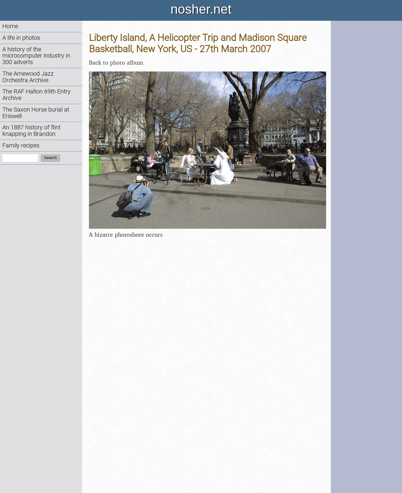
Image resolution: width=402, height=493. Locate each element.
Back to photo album (116, 62)
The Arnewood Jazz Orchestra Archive (28, 77)
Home (10, 26)
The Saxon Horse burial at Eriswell (35, 113)
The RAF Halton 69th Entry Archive (36, 94)
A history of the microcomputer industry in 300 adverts (36, 56)
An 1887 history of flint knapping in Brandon (31, 130)
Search (50, 157)
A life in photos (21, 37)
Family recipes (20, 145)
